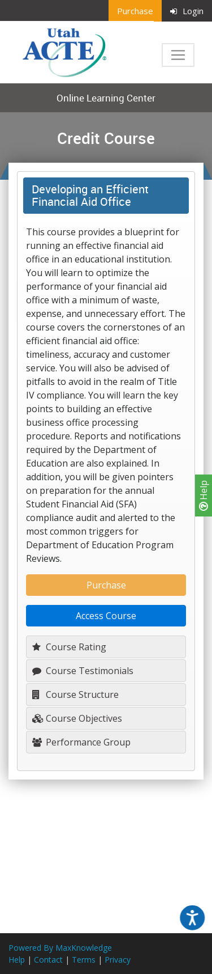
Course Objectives (77, 718)
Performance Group (81, 742)
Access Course (106, 615)
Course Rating (69, 647)
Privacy (118, 959)
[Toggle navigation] (178, 55)
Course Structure (75, 694)
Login (187, 10)
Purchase (135, 10)
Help (203, 495)
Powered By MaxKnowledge (60, 947)
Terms (84, 959)
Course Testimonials (82, 670)
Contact (48, 959)
